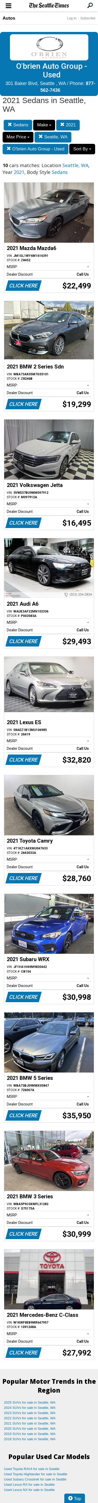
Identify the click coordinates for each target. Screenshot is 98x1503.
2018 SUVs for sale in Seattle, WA (30, 1439)
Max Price (18, 136)
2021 (68, 124)
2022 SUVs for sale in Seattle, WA (30, 1418)
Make (44, 124)
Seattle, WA (52, 136)
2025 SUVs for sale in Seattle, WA (30, 1402)
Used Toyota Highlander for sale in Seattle (35, 1474)
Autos (9, 18)
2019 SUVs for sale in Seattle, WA (30, 1434)
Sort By (82, 148)
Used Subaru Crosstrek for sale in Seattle (35, 1479)
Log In (71, 18)
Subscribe (87, 18)
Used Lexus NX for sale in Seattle (29, 1490)
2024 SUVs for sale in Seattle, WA (30, 1408)
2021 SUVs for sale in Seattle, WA (30, 1423)
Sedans (18, 124)
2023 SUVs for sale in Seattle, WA (30, 1413)
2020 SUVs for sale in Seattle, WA (30, 1429)
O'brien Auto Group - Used (36, 148)
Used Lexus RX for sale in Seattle (29, 1485)
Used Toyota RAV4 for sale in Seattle (32, 1469)
